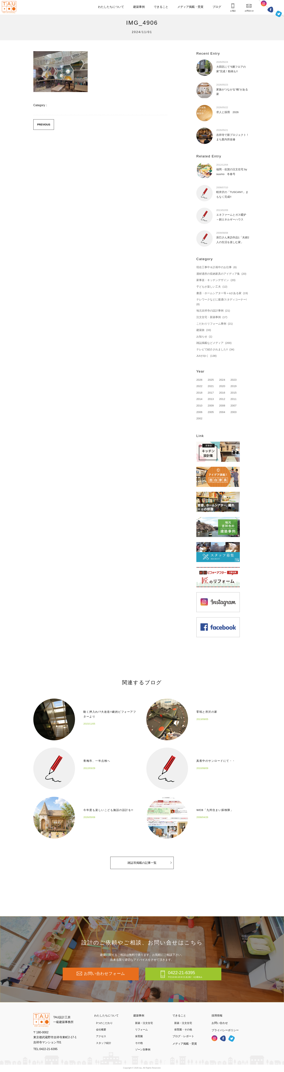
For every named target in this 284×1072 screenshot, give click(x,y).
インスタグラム (264, 4)
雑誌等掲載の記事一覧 (150, 871)
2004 (222, 412)
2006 (199, 412)
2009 (211, 405)
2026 (199, 379)
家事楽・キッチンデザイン (212, 280)
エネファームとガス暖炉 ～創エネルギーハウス (232, 214)
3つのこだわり (104, 1023)
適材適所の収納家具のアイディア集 (218, 273)
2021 (211, 386)
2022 (199, 386)
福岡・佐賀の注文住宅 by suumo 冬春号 (231, 169)
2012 (222, 398)
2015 (233, 392)
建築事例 (139, 6)
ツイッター (278, 13)
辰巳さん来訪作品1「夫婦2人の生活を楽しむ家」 (232, 237)
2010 (199, 405)
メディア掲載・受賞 (190, 6)
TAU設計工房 (10, 7)
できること (161, 6)
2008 (222, 405)
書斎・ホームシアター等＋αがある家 (218, 293)
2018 (199, 392)
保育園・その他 (183, 1029)
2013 (211, 398)
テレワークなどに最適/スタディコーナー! (221, 299)
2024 (222, 379)
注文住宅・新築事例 (208, 317)
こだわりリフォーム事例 (211, 323)
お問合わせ (249, 8)
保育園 (139, 1036)
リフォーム (141, 1029)
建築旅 (200, 329)
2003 (233, 412)
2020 (222, 386)
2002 (199, 418)
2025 (211, 379)
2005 (211, 412)
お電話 (233, 7)
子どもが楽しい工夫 (208, 286)
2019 (233, 386)
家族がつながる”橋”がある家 (232, 89)
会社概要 (101, 1029)
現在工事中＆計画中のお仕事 (214, 267)
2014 (199, 398)
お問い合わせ (220, 1022)
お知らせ (201, 336)
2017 (211, 392)
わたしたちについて (111, 6)
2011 (233, 398)
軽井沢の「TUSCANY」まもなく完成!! (232, 192)
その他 (139, 1043)
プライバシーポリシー (225, 1030)
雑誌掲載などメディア (210, 342)
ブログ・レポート (183, 1036)
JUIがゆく (202, 355)
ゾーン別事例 (142, 1049)
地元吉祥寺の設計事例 (210, 310)
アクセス (101, 1036)
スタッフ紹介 (103, 1043)
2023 (233, 379)
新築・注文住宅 (144, 1023)
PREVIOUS (43, 124)
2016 (222, 392)
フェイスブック (270, 10)
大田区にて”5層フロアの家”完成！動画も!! (231, 66)
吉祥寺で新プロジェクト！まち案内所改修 (232, 134)
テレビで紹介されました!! (212, 349)
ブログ (216, 6)
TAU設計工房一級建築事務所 (63, 1020)
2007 (233, 405)
